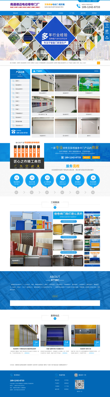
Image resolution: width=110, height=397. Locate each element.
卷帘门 (17, 81)
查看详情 (15, 263)
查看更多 (96, 71)
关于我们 (26, 13)
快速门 (17, 109)
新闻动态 (49, 13)
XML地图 (89, 1)
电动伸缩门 (19, 117)
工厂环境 (71, 13)
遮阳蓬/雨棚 (19, 121)
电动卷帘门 (16, 260)
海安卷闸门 (30, 364)
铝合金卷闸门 (19, 89)
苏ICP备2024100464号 (19, 389)
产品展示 (38, 13)
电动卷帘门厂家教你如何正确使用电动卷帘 (24, 348)
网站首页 (15, 13)
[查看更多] (27, 353)
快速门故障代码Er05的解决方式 (55, 348)
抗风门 (17, 101)
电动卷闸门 (19, 85)
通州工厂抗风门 (48, 364)
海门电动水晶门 (55, 364)
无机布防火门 (19, 125)
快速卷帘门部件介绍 (85, 348)
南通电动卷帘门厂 (63, 364)
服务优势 (83, 13)
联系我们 (94, 13)
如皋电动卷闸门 (23, 364)
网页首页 (57, 380)
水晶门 (17, 97)
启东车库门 (35, 364)
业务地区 (83, 1)
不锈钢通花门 (19, 113)
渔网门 (17, 105)
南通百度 (17, 364)
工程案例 (60, 13)
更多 (55, 207)
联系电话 (95, 1)
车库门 (17, 93)
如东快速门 (41, 364)
